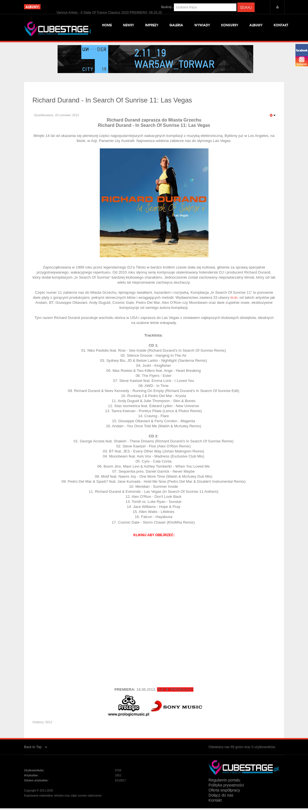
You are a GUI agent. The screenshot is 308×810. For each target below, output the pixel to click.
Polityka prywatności (226, 787)
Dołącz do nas (221, 797)
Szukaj (246, 7)
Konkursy (229, 25)
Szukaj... (167, 6)
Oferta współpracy (224, 792)
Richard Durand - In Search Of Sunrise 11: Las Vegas (112, 102)
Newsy (128, 25)
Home (107, 25)
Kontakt (281, 25)
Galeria (176, 25)
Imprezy (151, 25)
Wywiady (202, 25)
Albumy (255, 25)
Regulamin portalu (224, 781)
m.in (233, 299)
